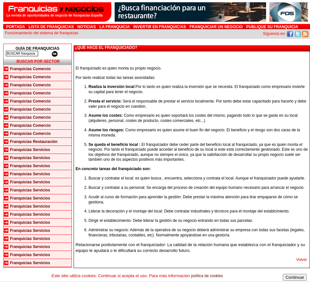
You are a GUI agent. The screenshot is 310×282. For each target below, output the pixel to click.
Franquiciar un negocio (216, 27)
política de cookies (207, 276)
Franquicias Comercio (30, 69)
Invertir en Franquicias (159, 27)
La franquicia (114, 27)
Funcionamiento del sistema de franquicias (41, 33)
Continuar (294, 277)
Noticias (86, 27)
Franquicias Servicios (30, 149)
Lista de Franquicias (51, 27)
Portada (15, 27)
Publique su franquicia (272, 27)
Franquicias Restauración (33, 141)
